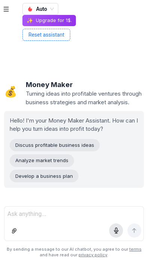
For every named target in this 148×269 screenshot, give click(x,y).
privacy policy (92, 254)
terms (135, 249)
